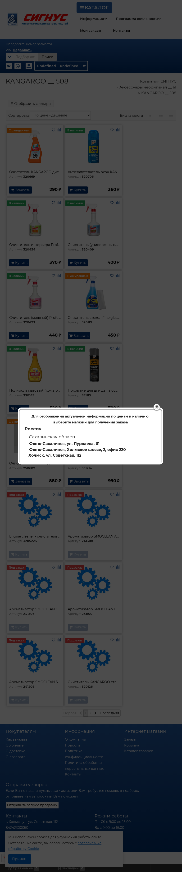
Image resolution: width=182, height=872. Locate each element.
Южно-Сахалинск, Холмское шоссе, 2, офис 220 (77, 449)
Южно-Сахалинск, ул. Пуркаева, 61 (64, 443)
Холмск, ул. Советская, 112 (54, 455)
